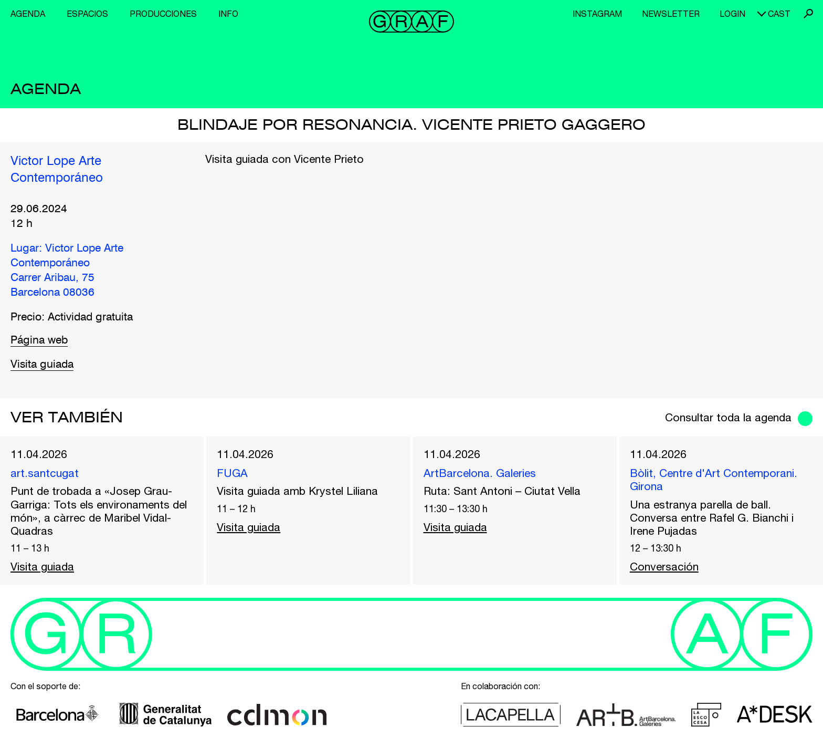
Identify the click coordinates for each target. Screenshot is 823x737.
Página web (39, 340)
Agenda (27, 13)
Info (228, 13)
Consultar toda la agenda (728, 417)
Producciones (163, 13)
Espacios (87, 13)
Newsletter (671, 13)
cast (779, 13)
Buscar (808, 14)
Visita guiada (41, 364)
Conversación (664, 566)
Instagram (597, 13)
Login (732, 13)
